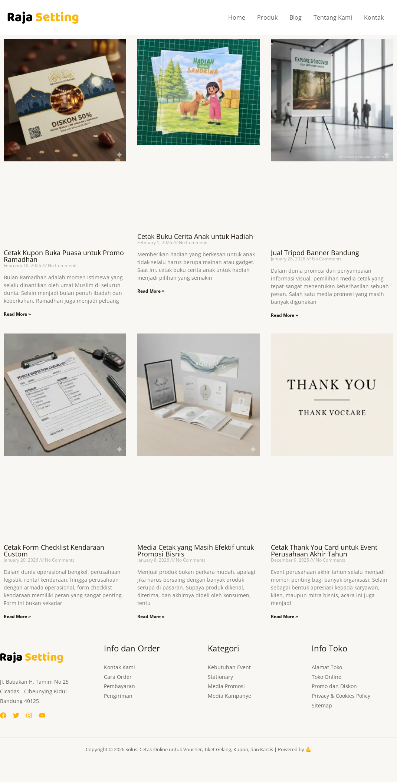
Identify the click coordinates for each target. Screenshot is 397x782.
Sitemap (322, 705)
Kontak (374, 17)
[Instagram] (29, 715)
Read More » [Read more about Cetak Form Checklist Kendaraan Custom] (17, 616)
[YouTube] (42, 715)
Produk (267, 17)
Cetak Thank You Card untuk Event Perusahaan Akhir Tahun (324, 550)
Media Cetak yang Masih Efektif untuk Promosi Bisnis (195, 550)
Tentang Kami (333, 17)
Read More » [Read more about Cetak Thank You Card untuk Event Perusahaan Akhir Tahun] (284, 616)
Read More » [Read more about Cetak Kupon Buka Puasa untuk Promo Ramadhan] (17, 314)
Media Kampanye (229, 696)
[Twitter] (16, 715)
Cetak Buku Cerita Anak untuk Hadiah (195, 236)
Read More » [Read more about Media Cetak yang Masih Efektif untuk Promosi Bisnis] (150, 616)
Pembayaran (119, 686)
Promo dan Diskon (334, 686)
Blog (295, 17)
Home (236, 17)
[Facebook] (3, 715)
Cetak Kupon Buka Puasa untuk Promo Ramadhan (64, 256)
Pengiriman (118, 696)
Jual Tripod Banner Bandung (315, 252)
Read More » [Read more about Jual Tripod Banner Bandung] (284, 315)
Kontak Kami (119, 667)
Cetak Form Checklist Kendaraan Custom (54, 550)
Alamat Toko (327, 667)
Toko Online (326, 676)
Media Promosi (226, 686)
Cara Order (118, 676)
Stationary (220, 676)
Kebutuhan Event (229, 667)
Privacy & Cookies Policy (341, 696)
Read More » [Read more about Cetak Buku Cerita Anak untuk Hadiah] (150, 291)
